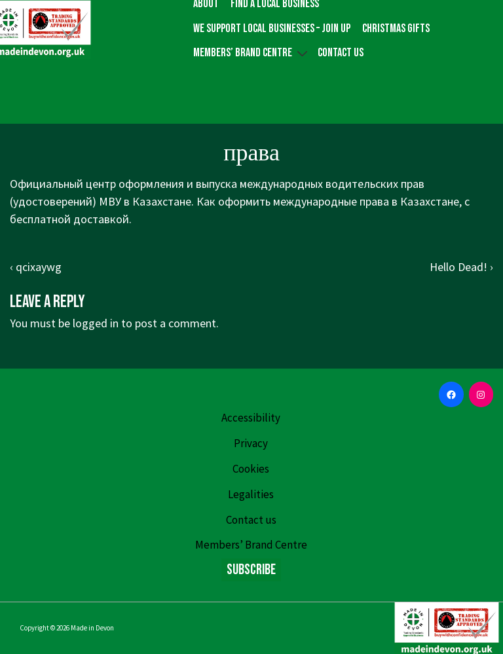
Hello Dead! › (461, 266)
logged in (96, 323)
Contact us (340, 53)
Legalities (251, 494)
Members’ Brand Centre (252, 53)
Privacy (251, 443)
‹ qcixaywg (36, 266)
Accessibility (250, 417)
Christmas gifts (396, 28)
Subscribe (251, 570)
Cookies (251, 469)
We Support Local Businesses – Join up (271, 28)
